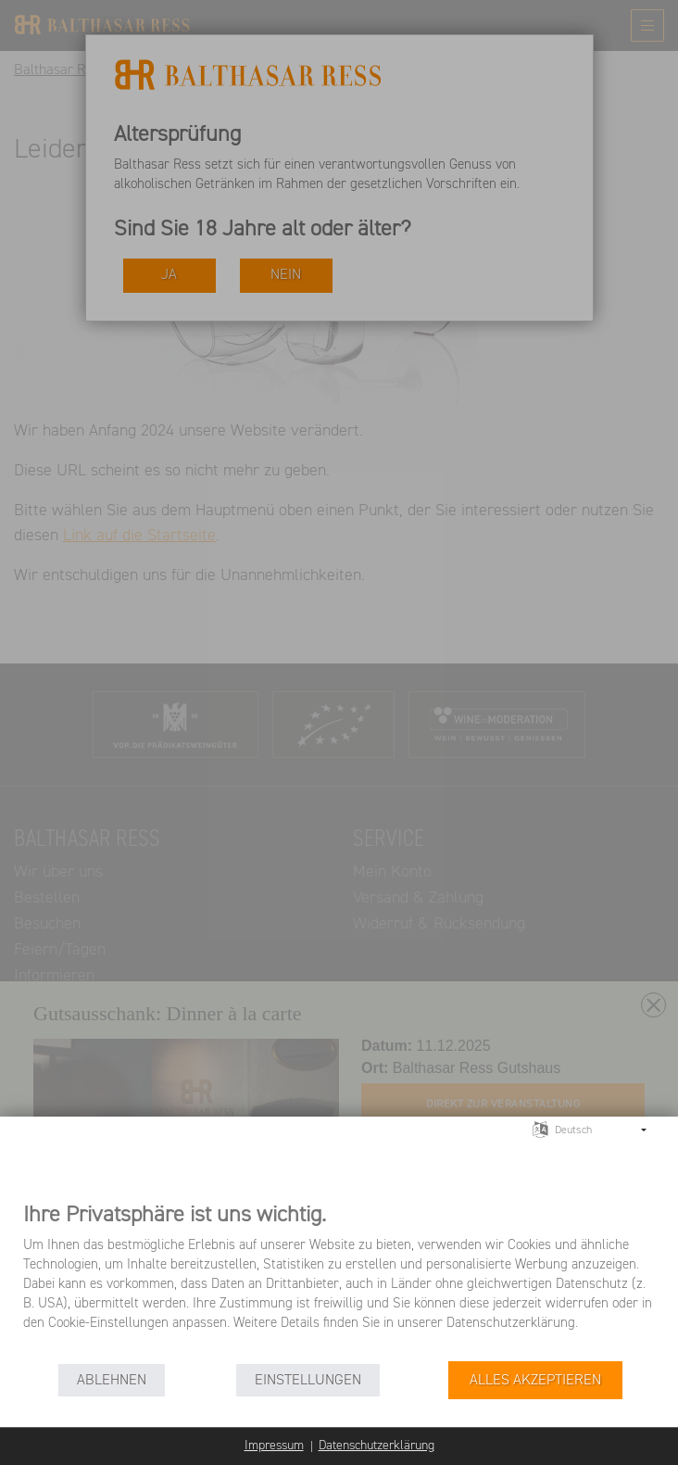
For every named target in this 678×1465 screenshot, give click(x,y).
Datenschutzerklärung (376, 1445)
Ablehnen (111, 1380)
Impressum (274, 1445)
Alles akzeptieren (535, 1380)
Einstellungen (308, 1380)
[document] (339, 1280)
